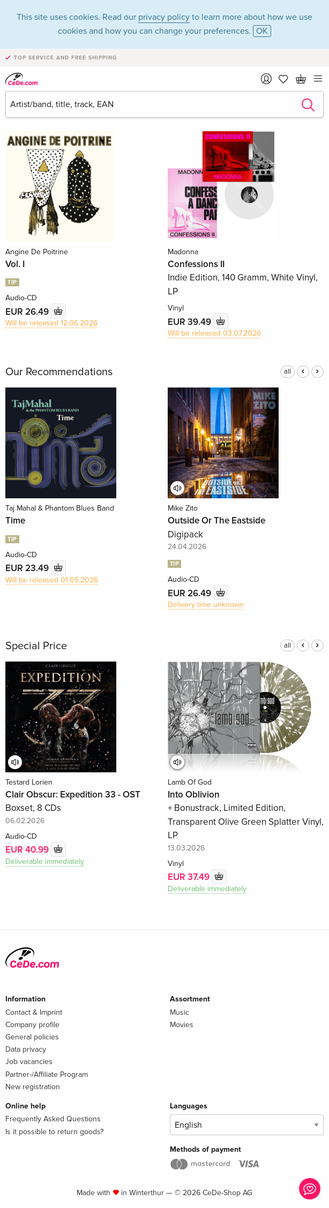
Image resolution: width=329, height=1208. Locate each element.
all (287, 371)
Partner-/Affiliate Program (46, 1074)
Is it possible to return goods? (54, 1131)
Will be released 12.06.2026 (51, 323)
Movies (181, 1024)
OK (262, 31)
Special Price (36, 646)
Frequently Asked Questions (53, 1118)
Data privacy (25, 1049)
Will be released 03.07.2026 (214, 333)
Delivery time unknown (206, 604)
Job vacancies (29, 1061)
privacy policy (164, 17)
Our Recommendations (59, 372)
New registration (32, 1086)
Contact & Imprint (33, 1012)
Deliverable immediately (44, 861)
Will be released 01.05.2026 (51, 579)
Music (179, 1012)
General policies (32, 1037)
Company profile (32, 1024)
